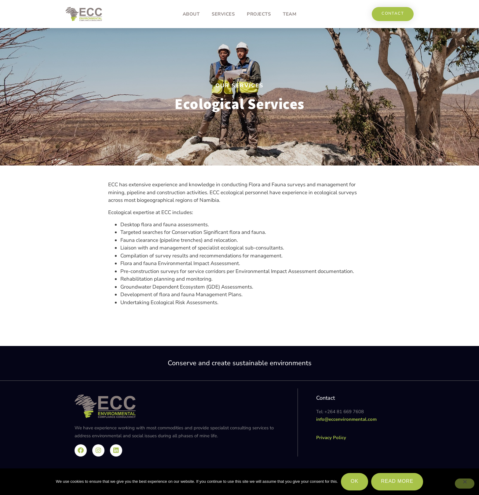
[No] (464, 484)
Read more (397, 481)
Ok (354, 481)
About (191, 14)
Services (223, 14)
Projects (259, 14)
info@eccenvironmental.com (346, 419)
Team (289, 14)
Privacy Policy (331, 438)
